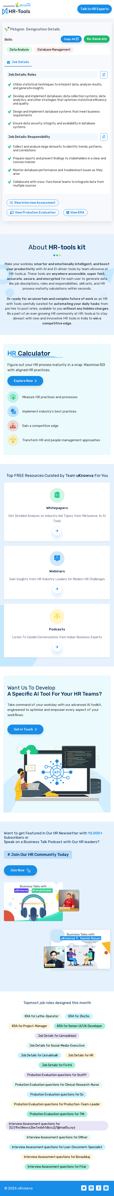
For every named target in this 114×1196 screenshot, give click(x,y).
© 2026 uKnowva (18, 1188)
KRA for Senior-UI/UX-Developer (79, 1026)
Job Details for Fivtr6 (57, 1065)
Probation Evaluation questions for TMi (57, 1114)
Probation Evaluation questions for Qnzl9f (57, 1075)
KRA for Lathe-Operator (41, 1016)
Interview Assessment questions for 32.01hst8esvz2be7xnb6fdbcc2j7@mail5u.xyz (42, 1125)
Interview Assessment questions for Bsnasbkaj (57, 1157)
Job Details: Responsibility (29, 137)
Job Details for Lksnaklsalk (39, 1055)
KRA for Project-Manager (29, 1026)
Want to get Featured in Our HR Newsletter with (53, 833)
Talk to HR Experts (94, 9)
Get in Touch (25, 729)
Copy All (71, 39)
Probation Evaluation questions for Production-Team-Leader (57, 1104)
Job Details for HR (80, 1055)
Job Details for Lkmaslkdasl (57, 1036)
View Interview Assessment (32, 203)
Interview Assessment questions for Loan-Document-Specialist (57, 1147)
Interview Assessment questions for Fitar (57, 1167)
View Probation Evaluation (33, 212)
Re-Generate (97, 39)
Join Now (20, 870)
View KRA (75, 212)
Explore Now (25, 381)
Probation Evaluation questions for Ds (57, 1094)
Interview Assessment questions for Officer (57, 1137)
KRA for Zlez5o (78, 1016)
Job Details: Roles (22, 75)
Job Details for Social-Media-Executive (57, 1045)
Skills (8, 40)
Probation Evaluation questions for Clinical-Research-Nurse (57, 1085)
